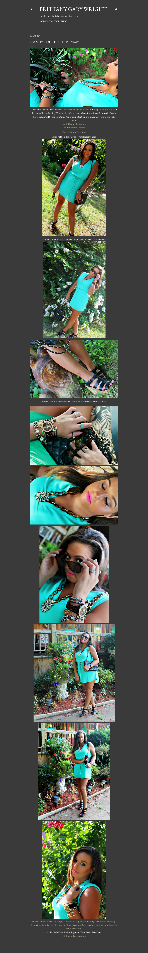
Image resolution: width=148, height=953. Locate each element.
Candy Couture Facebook (74, 132)
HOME (43, 21)
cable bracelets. (74, 928)
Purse (49, 921)
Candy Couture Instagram (74, 124)
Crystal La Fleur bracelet (67, 925)
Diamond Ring (87, 921)
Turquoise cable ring (105, 921)
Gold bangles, (88, 925)
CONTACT (53, 21)
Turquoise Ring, (71, 921)
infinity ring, (48, 925)
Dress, (35, 921)
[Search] (116, 8)
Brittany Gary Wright (73, 9)
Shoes (42, 921)
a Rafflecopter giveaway (74, 936)
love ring (35, 925)
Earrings (57, 921)
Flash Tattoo (75, 401)
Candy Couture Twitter (74, 127)
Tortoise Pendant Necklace (75, 109)
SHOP (64, 21)
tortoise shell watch (106, 925)
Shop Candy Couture (103, 109)
